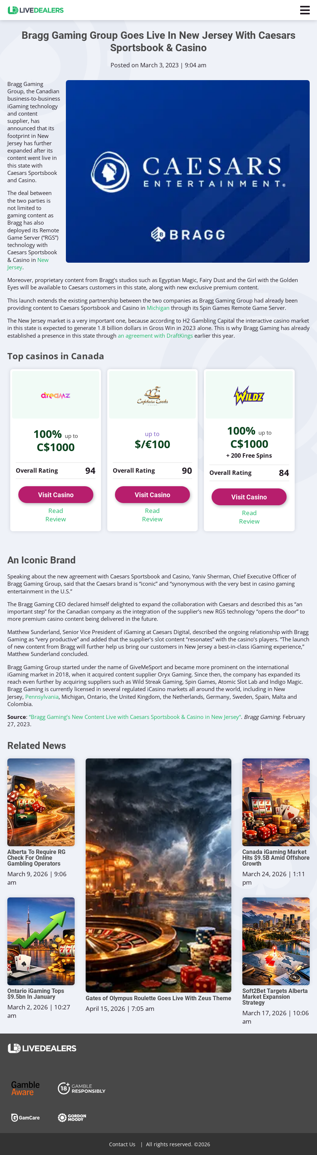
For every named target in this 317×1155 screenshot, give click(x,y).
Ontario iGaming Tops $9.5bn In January (35, 994)
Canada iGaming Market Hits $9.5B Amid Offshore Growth (276, 858)
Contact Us (122, 1144)
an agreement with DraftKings (155, 335)
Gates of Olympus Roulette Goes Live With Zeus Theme (158, 998)
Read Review (55, 515)
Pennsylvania (42, 696)
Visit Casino (56, 495)
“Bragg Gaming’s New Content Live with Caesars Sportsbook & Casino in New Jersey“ (135, 716)
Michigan (158, 307)
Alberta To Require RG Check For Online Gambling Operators (36, 858)
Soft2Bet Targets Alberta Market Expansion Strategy (275, 997)
